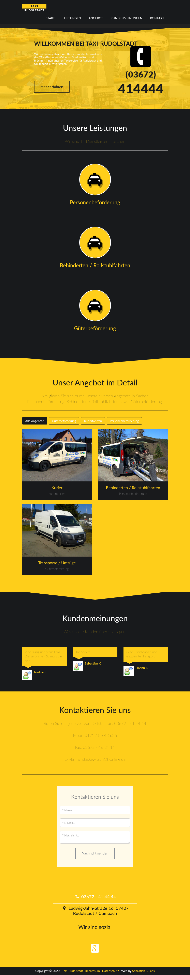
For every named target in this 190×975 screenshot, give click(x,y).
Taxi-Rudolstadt (72, 971)
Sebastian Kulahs (143, 971)
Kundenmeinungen (126, 18)
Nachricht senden (95, 853)
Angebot (96, 18)
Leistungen (71, 18)
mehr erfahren (52, 86)
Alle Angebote (34, 421)
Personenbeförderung (124, 421)
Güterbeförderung (64, 421)
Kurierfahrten (93, 421)
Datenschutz (110, 971)
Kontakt (157, 18)
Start (50, 18)
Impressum (92, 971)
